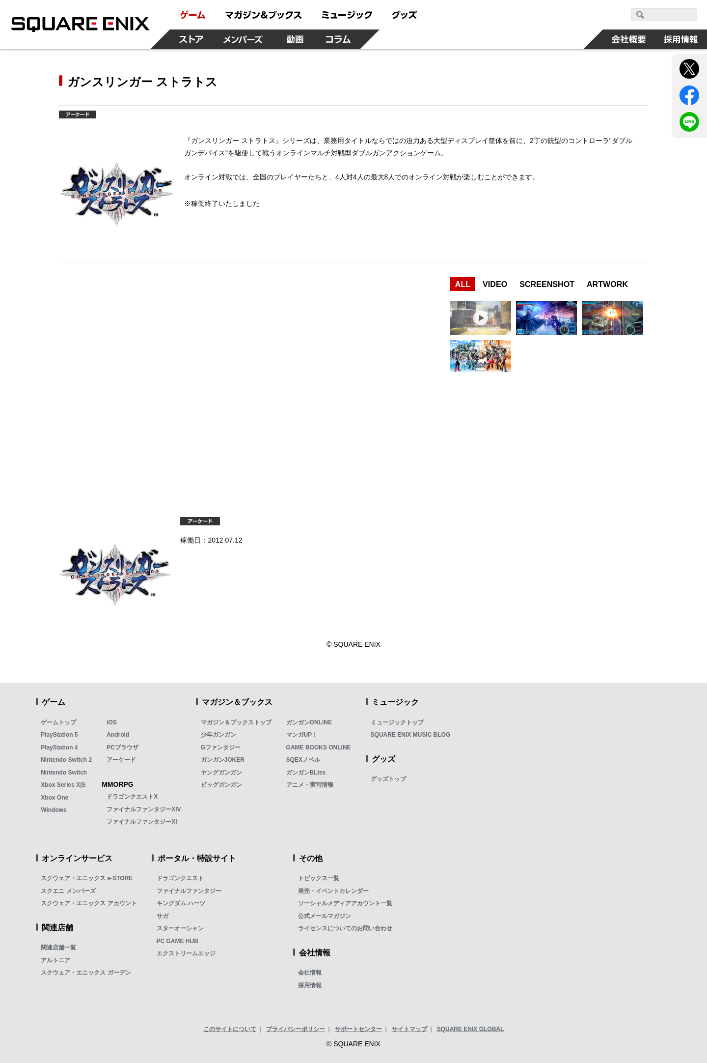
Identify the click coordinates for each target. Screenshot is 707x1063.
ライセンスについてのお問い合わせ (345, 928)
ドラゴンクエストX (132, 796)
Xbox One (54, 797)
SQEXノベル (303, 759)
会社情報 (310, 972)
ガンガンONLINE (309, 722)
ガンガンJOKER (223, 759)
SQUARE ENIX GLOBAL (470, 1029)
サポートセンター (358, 1029)
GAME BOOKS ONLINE (318, 747)
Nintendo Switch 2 (66, 759)
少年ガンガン (218, 734)
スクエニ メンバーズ (68, 891)
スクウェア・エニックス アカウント (88, 903)
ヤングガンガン (221, 772)
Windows (54, 809)
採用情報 (310, 985)
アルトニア (55, 960)
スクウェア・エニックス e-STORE (87, 878)
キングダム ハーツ (181, 903)
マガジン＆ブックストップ (236, 722)
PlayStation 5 (59, 734)
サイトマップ (409, 1029)
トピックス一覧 (318, 878)
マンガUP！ (302, 734)
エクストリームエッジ (186, 953)
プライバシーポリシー (295, 1029)
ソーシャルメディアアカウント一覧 (345, 903)
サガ (162, 916)
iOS (112, 722)
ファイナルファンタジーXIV (144, 809)
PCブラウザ (122, 747)
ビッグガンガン (221, 784)
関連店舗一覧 (58, 947)
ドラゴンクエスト (180, 878)
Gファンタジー (221, 747)
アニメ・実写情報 (309, 784)
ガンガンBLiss (306, 772)
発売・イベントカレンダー (333, 891)
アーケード (121, 759)
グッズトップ (388, 779)
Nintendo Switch (64, 772)
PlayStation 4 (59, 747)
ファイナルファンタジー (189, 891)
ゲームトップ (58, 722)
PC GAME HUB (177, 941)
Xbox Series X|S (63, 784)
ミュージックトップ (397, 722)
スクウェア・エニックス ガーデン (86, 972)
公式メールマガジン (324, 916)
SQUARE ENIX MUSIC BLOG (411, 734)
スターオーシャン (180, 928)
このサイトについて (229, 1029)
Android (118, 734)
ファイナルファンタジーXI (142, 821)
